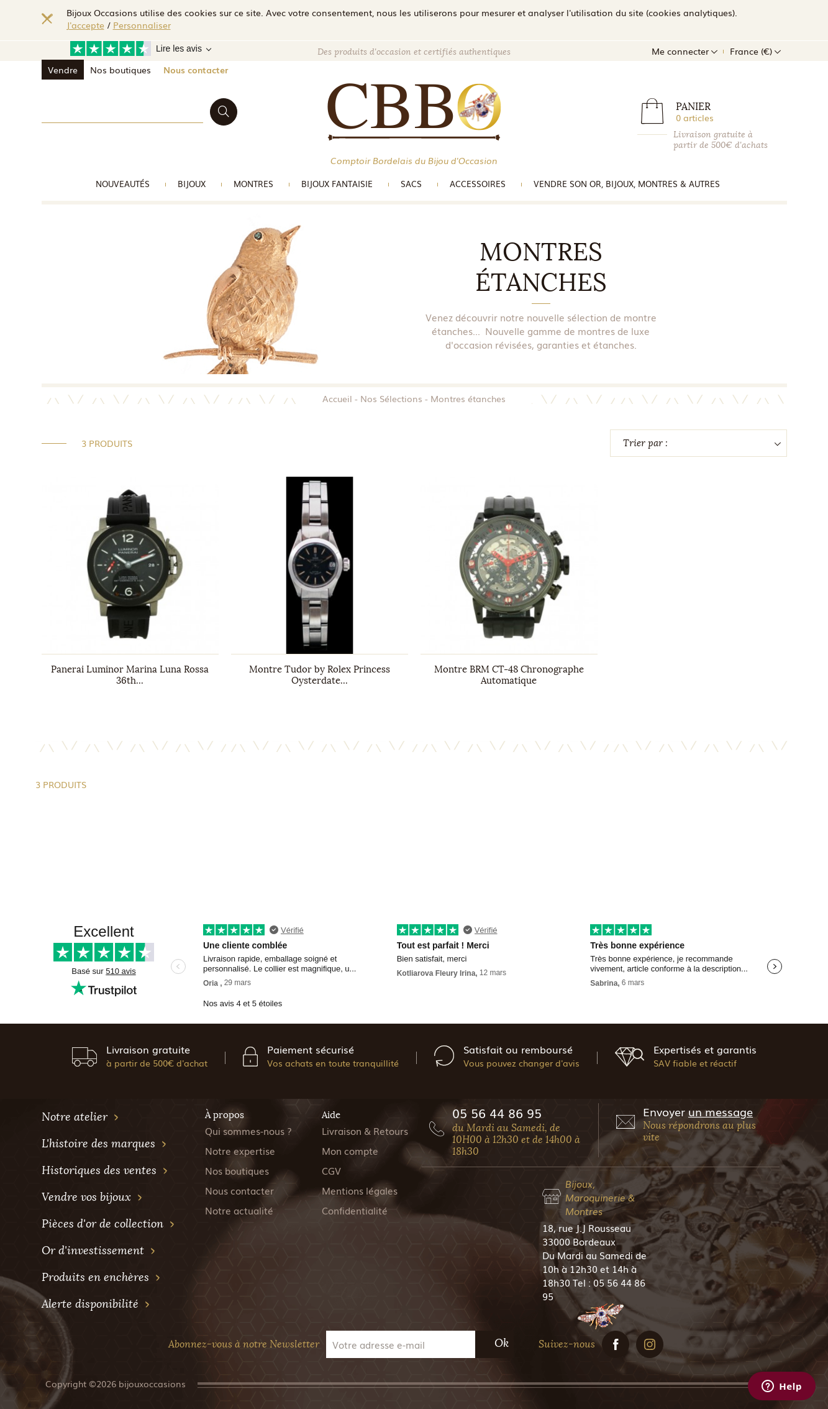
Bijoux (192, 184)
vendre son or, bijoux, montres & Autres (627, 184)
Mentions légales (360, 1190)
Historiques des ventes (105, 1170)
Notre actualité (239, 1210)
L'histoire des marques (104, 1143)
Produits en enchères (101, 1277)
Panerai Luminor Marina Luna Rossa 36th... (130, 675)
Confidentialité (355, 1210)
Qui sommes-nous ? (248, 1130)
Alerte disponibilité (96, 1304)
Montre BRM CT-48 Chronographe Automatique (509, 675)
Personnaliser (142, 25)
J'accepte (85, 25)
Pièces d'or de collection (108, 1224)
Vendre (63, 69)
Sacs (411, 184)
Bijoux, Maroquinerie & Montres (600, 1197)
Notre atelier (80, 1117)
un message (720, 1111)
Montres (253, 184)
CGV (331, 1170)
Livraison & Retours (365, 1130)
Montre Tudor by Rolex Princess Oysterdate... (319, 675)
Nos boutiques (120, 69)
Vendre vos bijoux (92, 1197)
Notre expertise (240, 1150)
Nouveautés (123, 184)
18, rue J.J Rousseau (586, 1227)
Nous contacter (195, 69)
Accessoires (478, 184)
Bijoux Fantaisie (337, 184)
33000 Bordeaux (579, 1241)
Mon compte (350, 1150)
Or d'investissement (99, 1250)
